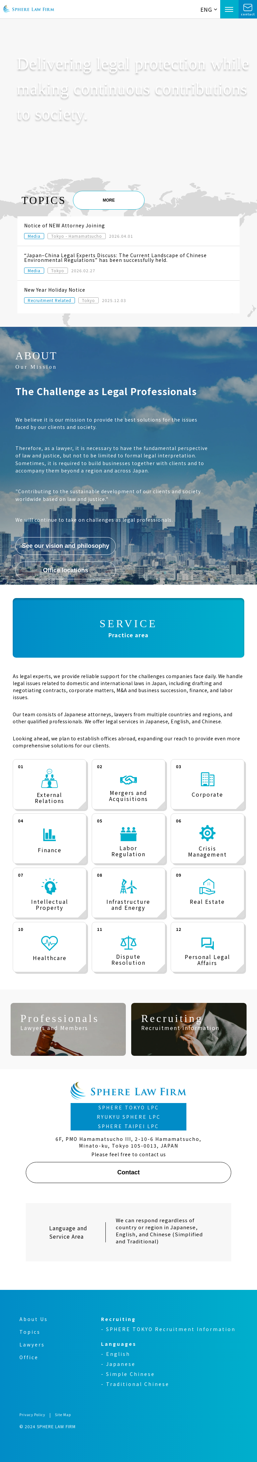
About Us (33, 1319)
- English (115, 1353)
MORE (109, 200)
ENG (208, 9)
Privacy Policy (32, 1414)
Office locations (65, 570)
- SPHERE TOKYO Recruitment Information (168, 1329)
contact (248, 13)
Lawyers (32, 1344)
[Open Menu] (229, 9)
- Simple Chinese (128, 1374)
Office (28, 1357)
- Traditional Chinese (135, 1384)
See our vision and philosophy (65, 545)
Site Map (63, 1414)
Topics (29, 1331)
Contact (128, 1172)
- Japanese (118, 1364)
